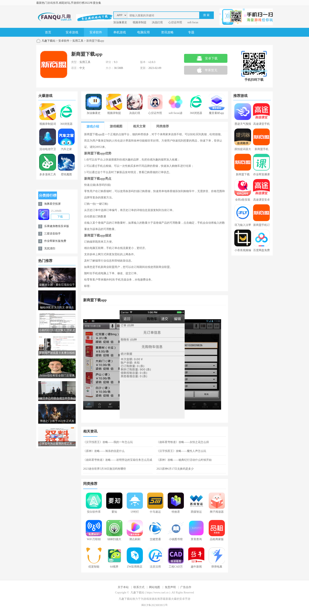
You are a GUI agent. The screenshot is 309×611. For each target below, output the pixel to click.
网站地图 (154, 587)
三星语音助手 (52, 233)
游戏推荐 (52, 2)
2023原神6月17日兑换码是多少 (175, 468)
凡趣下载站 (48, 40)
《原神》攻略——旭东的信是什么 (104, 451)
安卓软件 (95, 32)
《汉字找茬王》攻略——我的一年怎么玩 (108, 442)
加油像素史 (120, 22)
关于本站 (123, 587)
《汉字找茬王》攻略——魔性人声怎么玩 (181, 451)
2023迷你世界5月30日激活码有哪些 (104, 468)
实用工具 (77, 40)
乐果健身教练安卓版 (56, 226)
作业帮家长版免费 (55, 240)
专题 (191, 32)
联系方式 (138, 587)
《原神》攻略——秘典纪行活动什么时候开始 (184, 459)
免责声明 (170, 587)
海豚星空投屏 (52, 203)
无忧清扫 (49, 248)
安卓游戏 (72, 32)
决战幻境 (157, 22)
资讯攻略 (167, 32)
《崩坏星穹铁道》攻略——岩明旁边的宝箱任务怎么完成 (117, 459)
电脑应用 (143, 32)
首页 (48, 32)
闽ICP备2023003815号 (154, 605)
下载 (60, 216)
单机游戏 (119, 32)
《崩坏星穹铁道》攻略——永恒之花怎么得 (182, 442)
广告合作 (185, 587)
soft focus (192, 22)
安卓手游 (184, 598)
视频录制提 (139, 22)
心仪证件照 (175, 22)
